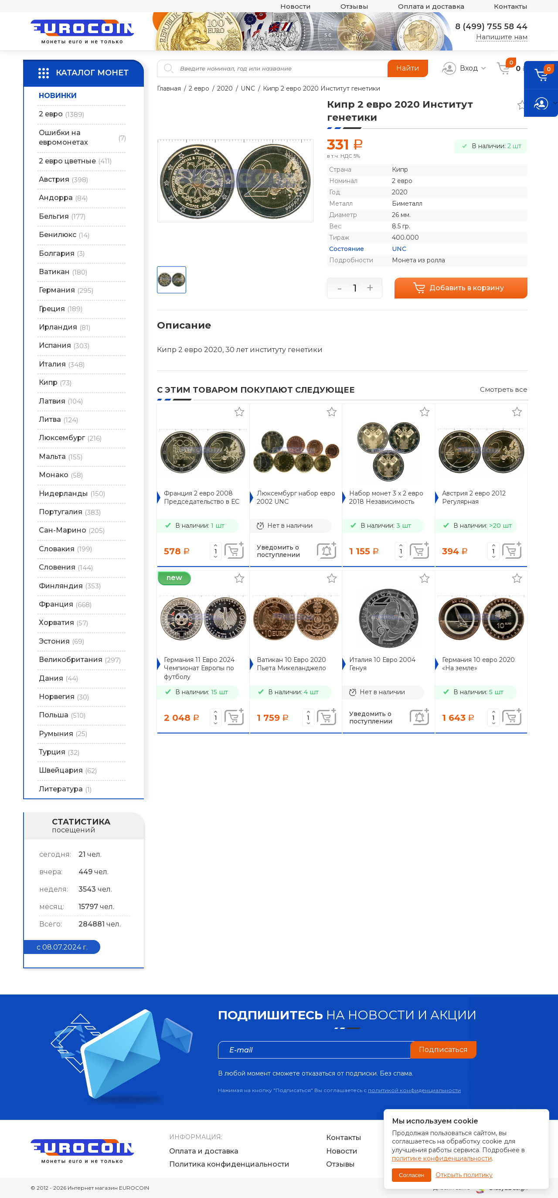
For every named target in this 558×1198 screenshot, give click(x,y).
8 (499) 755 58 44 (491, 26)
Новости (295, 6)
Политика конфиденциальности (229, 1164)
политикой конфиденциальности (414, 1090)
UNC (248, 88)
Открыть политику (464, 1175)
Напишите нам (501, 37)
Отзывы (354, 6)
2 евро (199, 88)
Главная (169, 88)
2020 (225, 88)
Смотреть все (503, 389)
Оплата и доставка (431, 6)
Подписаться (443, 1049)
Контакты (510, 6)
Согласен (411, 1175)
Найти (407, 68)
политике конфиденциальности (442, 1158)
